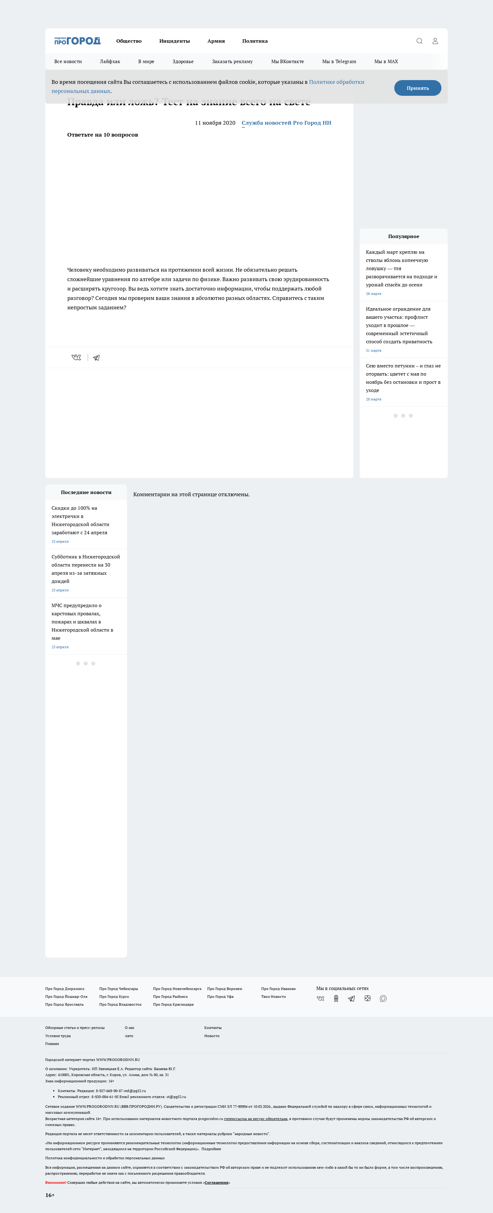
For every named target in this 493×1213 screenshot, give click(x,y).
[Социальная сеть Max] (383, 998)
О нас (130, 1027)
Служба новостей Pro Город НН (286, 122)
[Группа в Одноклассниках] (336, 998)
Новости (211, 1035)
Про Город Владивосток (120, 1004)
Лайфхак (110, 61)
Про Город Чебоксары (118, 988)
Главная (52, 1043)
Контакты (213, 1027)
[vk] (76, 357)
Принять (418, 88)
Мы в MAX (386, 61)
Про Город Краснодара (173, 1004)
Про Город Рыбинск (170, 996)
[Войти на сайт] (435, 41)
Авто (129, 1035)
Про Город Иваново (278, 988)
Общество (129, 41)
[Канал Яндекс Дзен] (367, 998)
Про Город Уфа (220, 996)
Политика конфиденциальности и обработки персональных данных (105, 1158)
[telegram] (98, 357)
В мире (146, 61)
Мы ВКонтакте (287, 61)
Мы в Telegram (339, 61)
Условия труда (58, 1035)
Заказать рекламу (232, 61)
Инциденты (174, 41)
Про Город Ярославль (64, 1004)
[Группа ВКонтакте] (320, 998)
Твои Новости (273, 996)
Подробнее (211, 1148)
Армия (216, 41)
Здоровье (183, 61)
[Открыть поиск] (419, 41)
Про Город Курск (114, 996)
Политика (255, 41)
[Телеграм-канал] (352, 998)
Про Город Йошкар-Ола (66, 996)
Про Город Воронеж (224, 988)
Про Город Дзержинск (64, 988)
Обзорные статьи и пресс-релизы (75, 1027)
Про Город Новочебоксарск (177, 988)
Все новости (68, 61)
